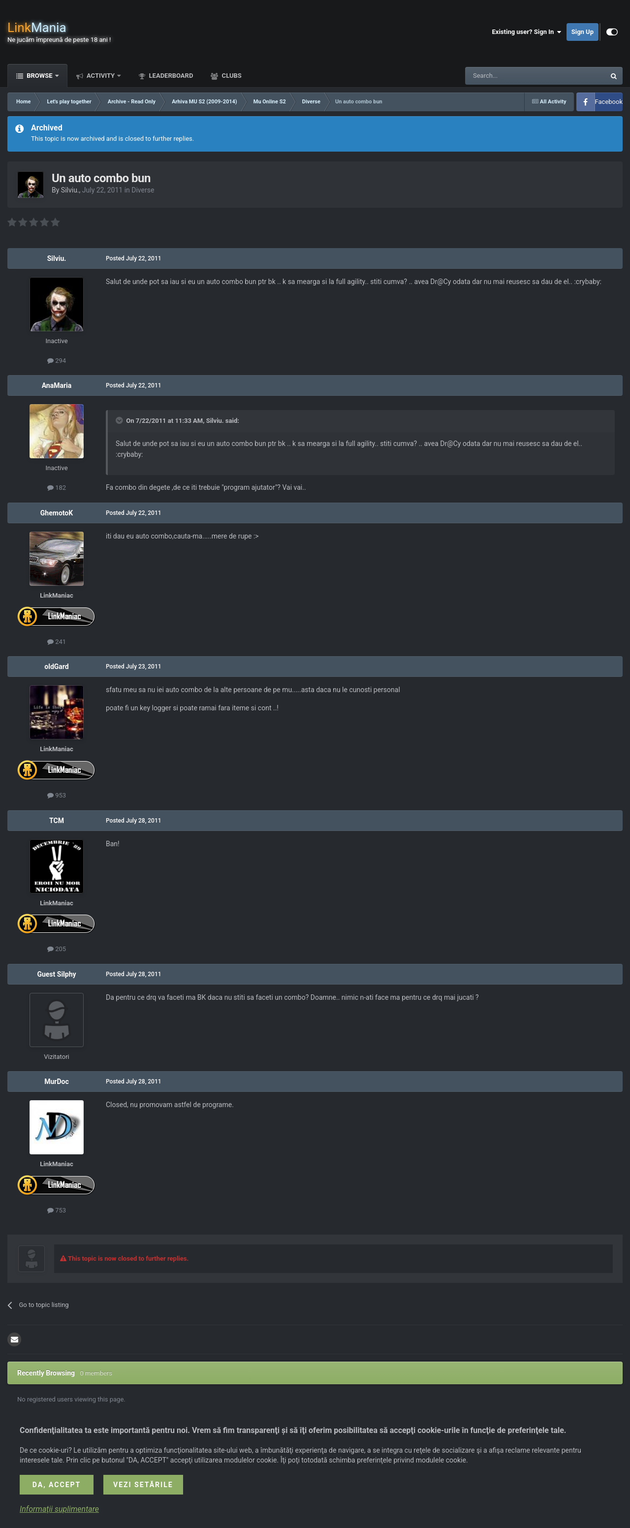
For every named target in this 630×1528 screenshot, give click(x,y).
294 (56, 360)
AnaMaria (57, 385)
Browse (39, 75)
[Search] (512, 76)
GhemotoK (56, 513)
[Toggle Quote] (120, 420)
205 (56, 949)
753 (56, 1210)
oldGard (56, 666)
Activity (101, 75)
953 (56, 795)
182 (56, 487)
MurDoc (56, 1081)
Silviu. (70, 190)
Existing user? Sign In (527, 32)
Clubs (230, 75)
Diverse (142, 190)
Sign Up (582, 31)
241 (56, 641)
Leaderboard (170, 75)
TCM (56, 821)
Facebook (609, 101)
